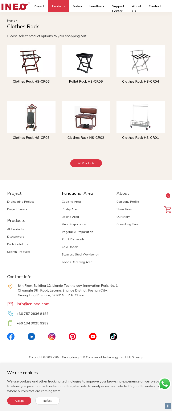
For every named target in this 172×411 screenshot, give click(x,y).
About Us (136, 8)
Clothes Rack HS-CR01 (140, 137)
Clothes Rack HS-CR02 (85, 137)
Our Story (123, 217)
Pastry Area (70, 209)
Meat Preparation (74, 224)
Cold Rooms (70, 247)
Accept (19, 400)
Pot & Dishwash (73, 239)
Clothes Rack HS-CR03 (31, 137)
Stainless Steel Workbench (80, 254)
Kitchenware (15, 237)
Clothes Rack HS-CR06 (31, 81)
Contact (155, 6)
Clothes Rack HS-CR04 (140, 81)
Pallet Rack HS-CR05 (86, 81)
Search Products (18, 252)
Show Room (124, 209)
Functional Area (77, 193)
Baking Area (70, 217)
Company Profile (127, 202)
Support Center (118, 8)
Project (39, 6)
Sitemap (137, 357)
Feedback (97, 6)
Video (77, 6)
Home (11, 20)
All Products (86, 163)
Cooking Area (71, 202)
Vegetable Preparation (77, 232)
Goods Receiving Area (77, 262)
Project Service (17, 209)
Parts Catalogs (17, 244)
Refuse (47, 400)
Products (58, 6)
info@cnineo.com (33, 303)
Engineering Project (20, 202)
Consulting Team (127, 224)
